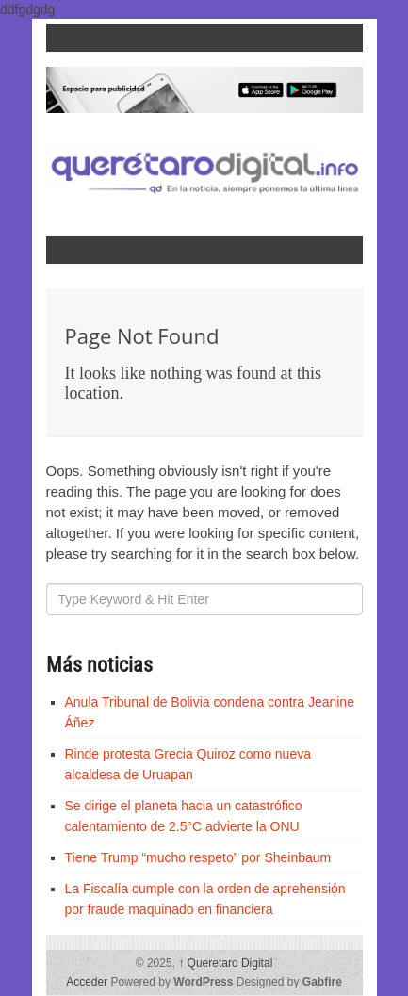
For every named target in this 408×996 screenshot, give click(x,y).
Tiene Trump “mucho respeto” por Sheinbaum (198, 857)
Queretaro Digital (225, 963)
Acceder (86, 981)
